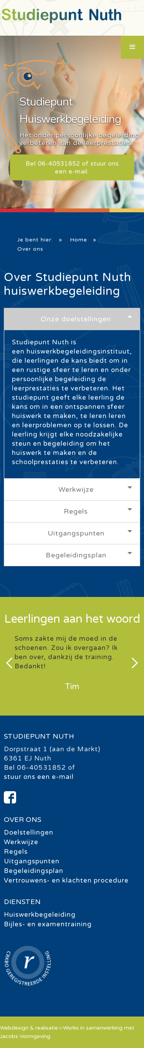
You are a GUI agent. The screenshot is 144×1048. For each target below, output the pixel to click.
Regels (76, 511)
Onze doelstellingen (76, 319)
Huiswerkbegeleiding (40, 915)
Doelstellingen (28, 832)
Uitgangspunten (76, 533)
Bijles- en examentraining (48, 924)
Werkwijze (76, 489)
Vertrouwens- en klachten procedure (66, 880)
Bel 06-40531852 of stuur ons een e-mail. (72, 167)
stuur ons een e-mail (39, 777)
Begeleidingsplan (76, 555)
